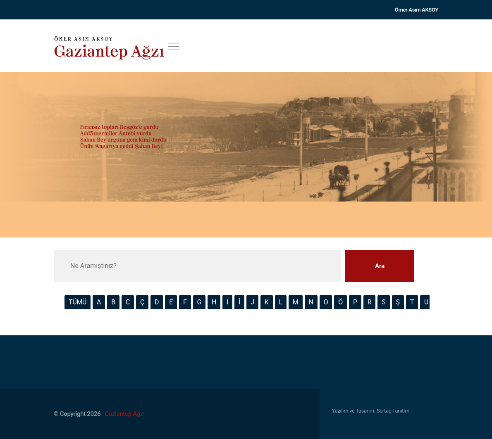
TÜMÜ (77, 302)
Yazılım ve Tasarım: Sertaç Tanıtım (370, 411)
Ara (380, 266)
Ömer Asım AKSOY (416, 10)
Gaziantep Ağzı (125, 414)
